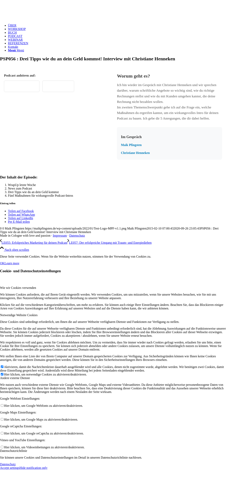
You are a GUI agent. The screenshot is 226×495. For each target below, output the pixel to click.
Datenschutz (77, 235)
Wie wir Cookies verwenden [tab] (18, 287)
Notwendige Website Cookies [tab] (19, 315)
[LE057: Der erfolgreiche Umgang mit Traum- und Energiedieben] (109, 242)
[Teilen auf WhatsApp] (21, 214)
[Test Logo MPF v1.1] (29, 18)
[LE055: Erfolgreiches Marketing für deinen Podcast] (33, 242)
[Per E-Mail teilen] (19, 221)
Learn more (12, 263)
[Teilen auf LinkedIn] (20, 218)
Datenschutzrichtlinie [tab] (13, 450)
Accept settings (9, 467)
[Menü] (16, 50)
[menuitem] (117, 25)
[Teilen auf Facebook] (21, 211)
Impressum (60, 235)
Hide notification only (33, 467)
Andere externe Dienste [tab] (15, 378)
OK (2, 263)
